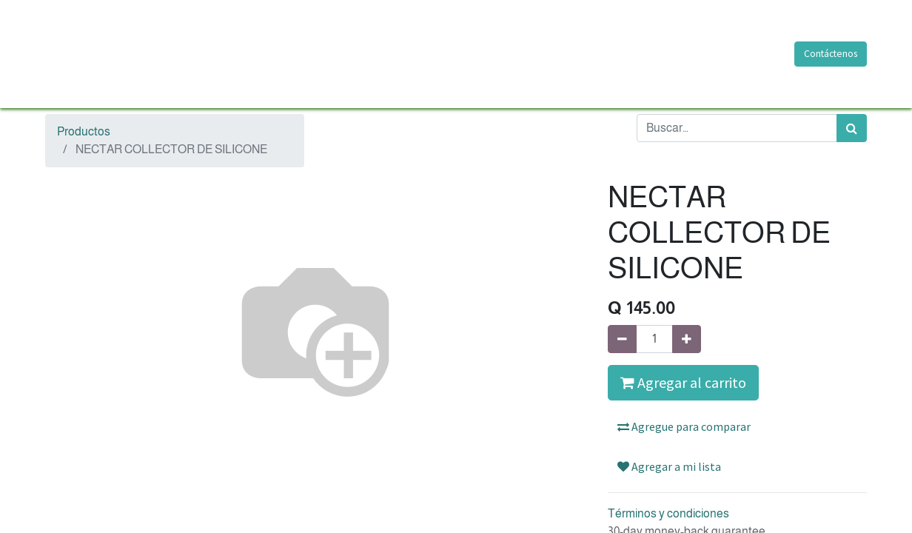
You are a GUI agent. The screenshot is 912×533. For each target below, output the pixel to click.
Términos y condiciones (668, 513)
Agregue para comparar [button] (684, 426)
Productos (83, 131)
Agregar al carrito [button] (683, 382)
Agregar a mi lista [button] (669, 466)
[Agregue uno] (686, 339)
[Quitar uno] (622, 339)
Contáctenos (830, 53)
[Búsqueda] (851, 128)
